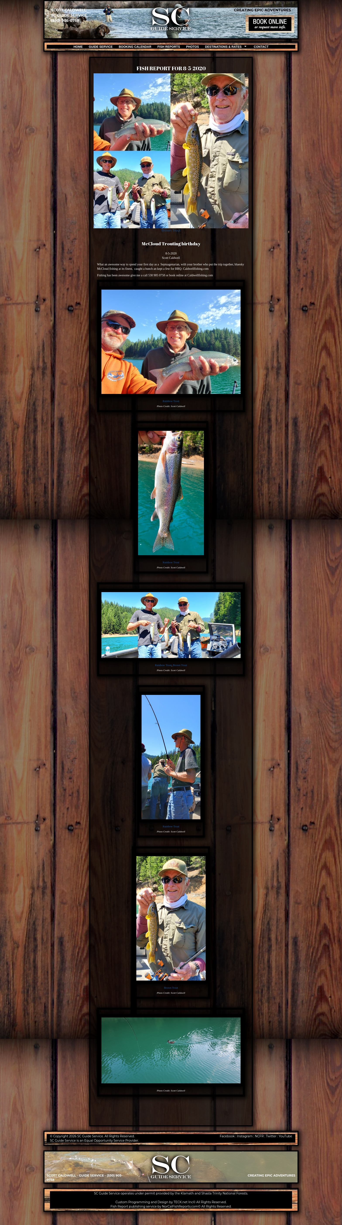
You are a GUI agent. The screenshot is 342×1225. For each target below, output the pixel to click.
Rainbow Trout (171, 401)
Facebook (227, 1136)
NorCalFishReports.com (180, 1206)
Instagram (245, 1136)
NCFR (259, 1136)
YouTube (285, 1136)
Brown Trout (170, 230)
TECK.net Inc (183, 1202)
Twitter (271, 1136)
